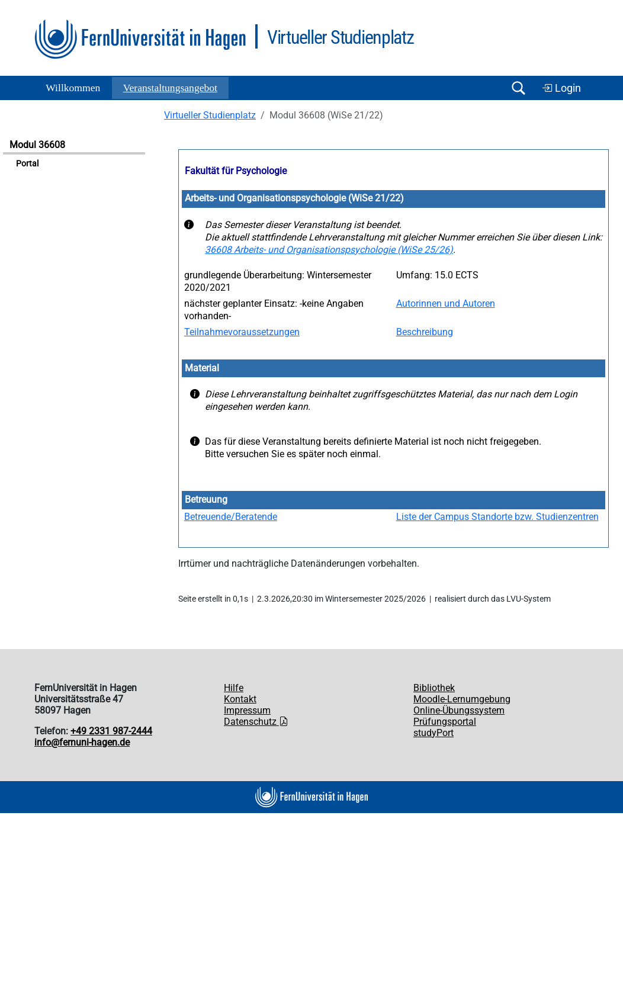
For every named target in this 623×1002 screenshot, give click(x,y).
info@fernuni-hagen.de (82, 742)
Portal (27, 164)
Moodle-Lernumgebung (461, 699)
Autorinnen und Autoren (445, 303)
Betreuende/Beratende (230, 516)
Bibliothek (434, 687)
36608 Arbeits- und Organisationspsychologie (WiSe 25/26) (329, 249)
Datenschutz (256, 721)
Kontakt (240, 699)
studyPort (433, 732)
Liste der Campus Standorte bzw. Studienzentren (497, 516)
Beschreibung (424, 332)
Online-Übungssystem (459, 710)
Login (561, 88)
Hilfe (233, 687)
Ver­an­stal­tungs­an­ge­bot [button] (170, 88)
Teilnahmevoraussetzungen (242, 332)
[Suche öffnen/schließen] (518, 88)
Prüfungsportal (444, 721)
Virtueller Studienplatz (210, 115)
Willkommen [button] (73, 88)
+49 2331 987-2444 (111, 731)
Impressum (247, 710)
